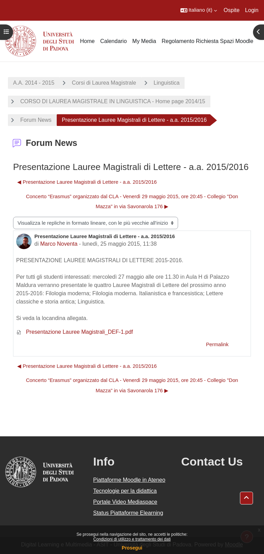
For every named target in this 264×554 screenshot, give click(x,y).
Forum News (36, 120)
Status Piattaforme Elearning (128, 513)
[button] (198, 10)
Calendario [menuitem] (113, 41)
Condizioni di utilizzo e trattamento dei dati (132, 539)
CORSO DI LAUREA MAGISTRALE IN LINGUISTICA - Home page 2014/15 (112, 101)
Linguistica (167, 83)
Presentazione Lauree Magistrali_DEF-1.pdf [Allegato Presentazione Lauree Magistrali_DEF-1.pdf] (74, 332)
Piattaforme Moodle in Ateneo (129, 480)
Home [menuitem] (87, 41)
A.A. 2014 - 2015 (33, 83)
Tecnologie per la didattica (125, 491)
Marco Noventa (59, 244)
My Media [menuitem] (144, 41)
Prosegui (132, 548)
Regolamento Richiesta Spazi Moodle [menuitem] (207, 41)
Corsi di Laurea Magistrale (104, 83)
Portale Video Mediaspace (125, 502)
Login (251, 10)
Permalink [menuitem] (217, 344)
